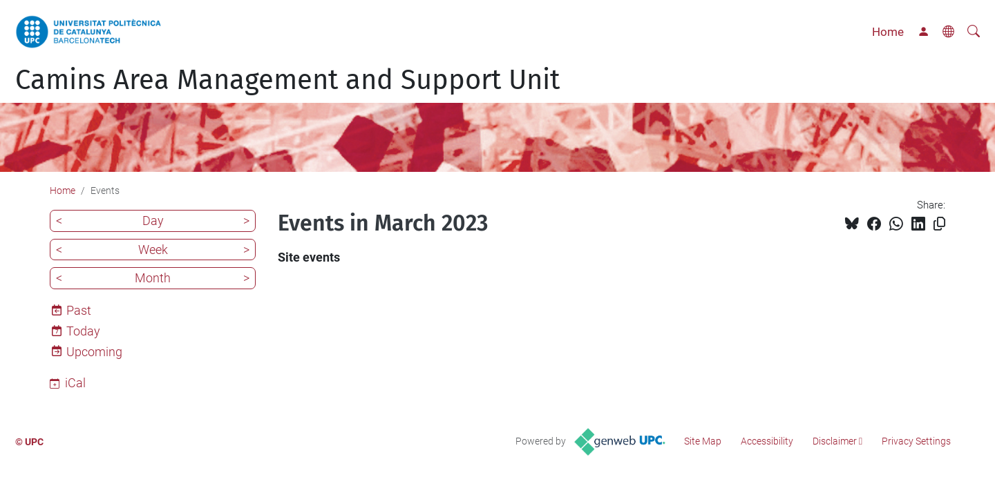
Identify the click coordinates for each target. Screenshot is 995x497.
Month (153, 278)
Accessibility (767, 441)
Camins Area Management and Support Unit (287, 80)
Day (153, 220)
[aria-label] (973, 31)
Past (78, 310)
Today (83, 331)
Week (153, 249)
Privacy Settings (916, 441)
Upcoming (94, 351)
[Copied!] (939, 224)
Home (888, 32)
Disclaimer (835, 441)
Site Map (702, 441)
